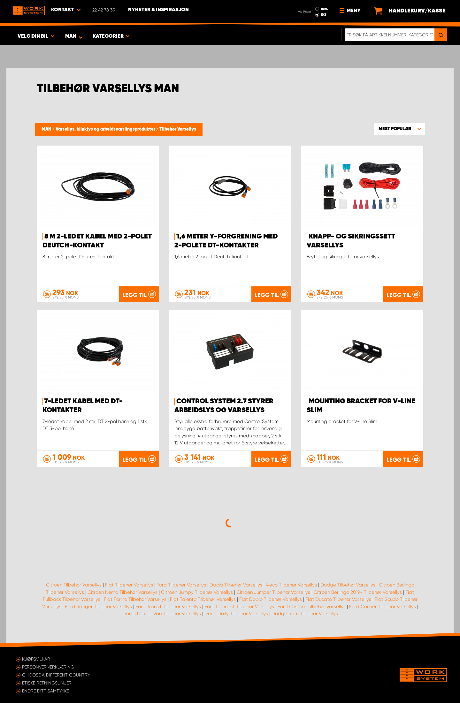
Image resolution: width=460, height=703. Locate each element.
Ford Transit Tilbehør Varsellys (168, 606)
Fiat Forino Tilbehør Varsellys (135, 599)
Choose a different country (56, 674)
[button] (399, 128)
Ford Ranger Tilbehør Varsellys (98, 606)
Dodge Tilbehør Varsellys (347, 585)
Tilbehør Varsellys (177, 129)
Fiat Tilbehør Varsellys (129, 585)
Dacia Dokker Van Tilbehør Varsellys (161, 613)
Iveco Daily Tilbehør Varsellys (236, 613)
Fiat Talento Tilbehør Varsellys (203, 599)
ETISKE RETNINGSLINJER (47, 682)
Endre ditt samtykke (45, 690)
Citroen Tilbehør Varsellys (74, 585)
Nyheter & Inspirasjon (158, 9)
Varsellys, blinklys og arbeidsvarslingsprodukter (106, 129)
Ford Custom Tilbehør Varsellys (312, 606)
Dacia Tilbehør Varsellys (236, 585)
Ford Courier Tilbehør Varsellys (382, 606)
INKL (324, 9)
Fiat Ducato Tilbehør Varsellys (338, 599)
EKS (323, 14)
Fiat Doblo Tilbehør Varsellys (270, 599)
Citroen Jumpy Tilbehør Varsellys (197, 592)
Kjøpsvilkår (36, 658)
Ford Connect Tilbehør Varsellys (239, 606)
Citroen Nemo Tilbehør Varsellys (122, 592)
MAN (47, 129)
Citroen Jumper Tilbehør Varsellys (273, 592)
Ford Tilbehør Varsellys (181, 585)
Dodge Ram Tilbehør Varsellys (305, 613)
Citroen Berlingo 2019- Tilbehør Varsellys (358, 592)
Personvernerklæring (48, 666)
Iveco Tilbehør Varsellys (291, 585)
